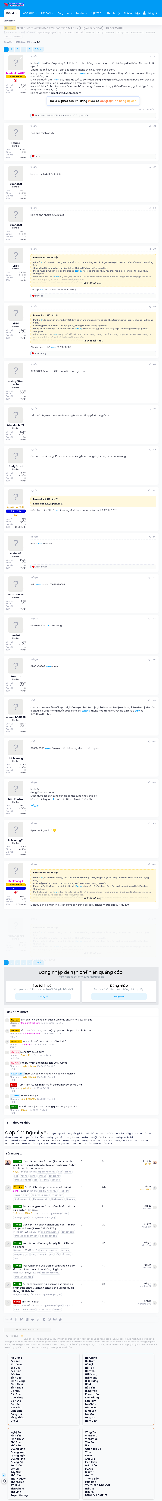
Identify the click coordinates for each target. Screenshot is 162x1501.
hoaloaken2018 (14, 32)
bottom (65, 1250)
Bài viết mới (9, 20)
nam (56, 79)
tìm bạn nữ (34, 1140)
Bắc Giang (17, 1364)
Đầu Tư (89, 1472)
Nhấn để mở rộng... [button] (93, 283)
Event (88, 1455)
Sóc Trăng (17, 1465)
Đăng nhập (119, 996)
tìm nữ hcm (95, 1143)
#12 (154, 577)
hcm (102, 1133)
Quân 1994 (18, 1272)
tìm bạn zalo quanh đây (25, 1235)
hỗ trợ (35, 1195)
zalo (42, 289)
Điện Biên (16, 1410)
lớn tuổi (79, 32)
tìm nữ (8, 36)
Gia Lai (15, 1420)
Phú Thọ (16, 1442)
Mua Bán (90, 1482)
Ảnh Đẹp (90, 1458)
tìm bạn (90, 32)
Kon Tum (90, 1401)
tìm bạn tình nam (105, 32)
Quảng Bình (18, 1449)
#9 (154, 449)
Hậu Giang (91, 1381)
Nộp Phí (90, 1492)
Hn (39, 63)
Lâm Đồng (91, 1407)
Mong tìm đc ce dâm (27, 1051)
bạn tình (69, 32)
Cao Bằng (17, 1397)
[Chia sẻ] (150, 56)
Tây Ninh (16, 1472)
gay (51, 1254)
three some (11, 1137)
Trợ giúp (14, 1335)
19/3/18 (35, 805)
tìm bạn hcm (106, 1137)
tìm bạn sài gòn (70, 1140)
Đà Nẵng (16, 1401)
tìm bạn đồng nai (22, 1179)
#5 (154, 249)
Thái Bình (16, 1475)
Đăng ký (44, 996)
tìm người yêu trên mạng (63, 1143)
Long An (90, 1417)
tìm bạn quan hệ (51, 1140)
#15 (154, 700)
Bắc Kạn (15, 1361)
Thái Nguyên (18, 1478)
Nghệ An (14, 1036)
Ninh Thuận (17, 1439)
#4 (154, 208)
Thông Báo (92, 1478)
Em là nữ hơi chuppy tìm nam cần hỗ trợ (48, 1187)
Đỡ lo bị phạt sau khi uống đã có (93, 101)
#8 (154, 408)
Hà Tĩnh (90, 1371)
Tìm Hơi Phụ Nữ (30, 1301)
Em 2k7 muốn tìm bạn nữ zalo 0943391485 (38, 1062)
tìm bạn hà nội (89, 1137)
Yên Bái (89, 1442)
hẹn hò (24, 1176)
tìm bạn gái (52, 1137)
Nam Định (91, 1420)
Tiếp (37, 49)
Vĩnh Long (91, 1435)
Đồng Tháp (17, 1417)
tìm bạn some (89, 1140)
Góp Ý (89, 1475)
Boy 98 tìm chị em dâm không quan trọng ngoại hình (44, 1106)
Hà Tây (89, 1367)
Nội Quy (90, 1488)
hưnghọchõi (19, 1294)
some (138, 1133)
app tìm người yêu (47, 32)
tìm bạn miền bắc (124, 1137)
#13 (154, 618)
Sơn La (15, 1468)
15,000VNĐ (21, 904)
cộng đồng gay (21, 1254)
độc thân (44, 1179)
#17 (154, 782)
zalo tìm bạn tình (48, 1235)
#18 (154, 823)
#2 (154, 126)
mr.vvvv (147, 1208)
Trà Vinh (16, 1492)
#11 (154, 536)
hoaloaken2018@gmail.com (65, 93)
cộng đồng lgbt (75, 1133)
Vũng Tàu (91, 1432)
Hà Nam (90, 1361)
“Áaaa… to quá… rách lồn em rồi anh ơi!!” (38, 1041)
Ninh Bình (16, 1435)
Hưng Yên (91, 1391)
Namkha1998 (19, 1305)
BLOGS (89, 1468)
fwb (87, 1133)
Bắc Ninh (16, 1371)
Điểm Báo (91, 1465)
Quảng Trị (17, 1462)
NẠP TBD (96, 13)
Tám (88, 1452)
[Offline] (23, 66)
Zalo (38, 584)
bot (16, 1176)
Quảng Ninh (18, 1458)
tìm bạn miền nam (15, 1140)
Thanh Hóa (17, 1482)
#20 (154, 914)
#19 (154, 864)
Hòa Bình (90, 1387)
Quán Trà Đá (93, 1449)
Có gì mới (63, 13)
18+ (87, 1445)
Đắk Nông (16, 1407)
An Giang (16, 1357)
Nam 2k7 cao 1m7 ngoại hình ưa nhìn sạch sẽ (42, 1073)
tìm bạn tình (105, 1140)
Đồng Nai (16, 1414)
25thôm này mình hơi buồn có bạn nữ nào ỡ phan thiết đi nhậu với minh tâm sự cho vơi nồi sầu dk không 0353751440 (43, 1287)
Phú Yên (16, 1445)
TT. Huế (15, 1485)
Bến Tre (15, 1374)
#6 (154, 306)
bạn (60, 32)
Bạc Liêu (16, 1367)
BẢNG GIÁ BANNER (96, 1495)
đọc (35, 1179)
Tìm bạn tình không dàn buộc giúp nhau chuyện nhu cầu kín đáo (51, 1019)
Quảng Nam (18, 1452)
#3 (154, 167)
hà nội (94, 1133)
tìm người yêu (40, 1143)
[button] (36, 13)
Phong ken (18, 1232)
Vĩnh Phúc (91, 1439)
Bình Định (16, 1377)
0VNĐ (23, 92)
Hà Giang (91, 1357)
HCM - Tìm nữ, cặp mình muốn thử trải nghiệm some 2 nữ (46, 1084)
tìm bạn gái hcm (69, 1137)
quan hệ (119, 1133)
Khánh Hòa (92, 1394)
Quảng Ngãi (18, 1455)
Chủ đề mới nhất (18, 1012)
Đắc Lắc (15, 1404)
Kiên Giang (92, 1397)
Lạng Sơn (90, 1410)
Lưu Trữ (32, 1171)
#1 (155, 56)
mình (110, 1133)
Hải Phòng (15, 1058)
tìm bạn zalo (137, 32)
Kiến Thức (91, 1462)
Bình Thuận (17, 1387)
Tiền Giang (17, 1488)
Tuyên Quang (19, 1495)
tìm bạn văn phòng (23, 1277)
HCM (12, 1069)
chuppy (18, 1195)
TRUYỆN (13, 1047)
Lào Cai (89, 1414)
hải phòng (66, 1254)
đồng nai (56, 1179)
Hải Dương (91, 1374)
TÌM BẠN (46, 13)
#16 (154, 741)
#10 (154, 490)
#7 (154, 364)
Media (80, 13)
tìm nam (150, 32)
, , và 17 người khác (62, 115)
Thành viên (114, 13)
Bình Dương (18, 1381)
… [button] (23, 49)
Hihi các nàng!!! (24, 1095)
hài (57, 1254)
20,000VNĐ (20, 527)
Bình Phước (17, 1384)
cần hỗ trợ (64, 1191)
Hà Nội (13, 1025)
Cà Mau (15, 1391)
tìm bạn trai (122, 32)
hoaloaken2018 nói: (44, 257)
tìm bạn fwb (37, 1137)
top (16, 1258)
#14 (154, 659)
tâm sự (82, 73)
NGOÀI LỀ (28, 13)
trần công (17, 1250)
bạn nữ (61, 1133)
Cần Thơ (16, 1394)
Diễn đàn (11, 13)
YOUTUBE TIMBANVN (97, 1485)
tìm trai (18, 36)
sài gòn (130, 1133)
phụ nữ (68, 1305)
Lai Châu (90, 1404)
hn (56, 510)
